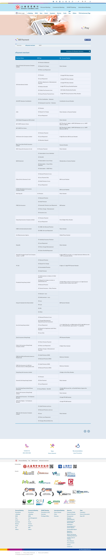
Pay (73, 13)
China (55, 514)
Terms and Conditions (43, 552)
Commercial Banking (67, 7)
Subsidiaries (70, 524)
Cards (69, 13)
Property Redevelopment (70, 518)
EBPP (40, 45)
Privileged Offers (45, 516)
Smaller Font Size (76, 1)
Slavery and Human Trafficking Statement (72, 535)
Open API (82, 516)
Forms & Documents (85, 514)
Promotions (37, 13)
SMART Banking (77, 7)
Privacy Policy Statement (29, 552)
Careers (69, 544)
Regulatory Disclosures (69, 532)
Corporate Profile (71, 512)
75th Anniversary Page (85, 13)
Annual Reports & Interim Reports (71, 527)
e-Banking (43, 13)
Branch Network (52, 453)
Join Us (63, 1)
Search (72, 1)
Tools (81, 510)
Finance (30, 523)
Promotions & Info (45, 512)
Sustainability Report (72, 529)
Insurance (60, 13)
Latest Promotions (77, 453)
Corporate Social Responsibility (71, 522)
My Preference (53, 1)
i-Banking (59, 1)
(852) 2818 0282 (27, 453)
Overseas (56, 516)
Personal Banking (57, 7)
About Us (66, 1)
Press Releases (70, 540)
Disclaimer (17, 552)
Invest (55, 13)
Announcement (70, 542)
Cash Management (32, 518)
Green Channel (57, 512)
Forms (69, 1)
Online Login (21, 13)
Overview (19, 45)
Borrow (66, 13)
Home (90, 1)
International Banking (86, 7)
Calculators (82, 512)
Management (70, 516)
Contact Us (56, 1)
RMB (48, 13)
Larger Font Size (78, 1)
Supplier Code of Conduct (71, 538)
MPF (29, 527)
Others (77, 13)
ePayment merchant (30, 45)
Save (52, 13)
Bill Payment (35, 460)
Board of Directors (71, 514)
